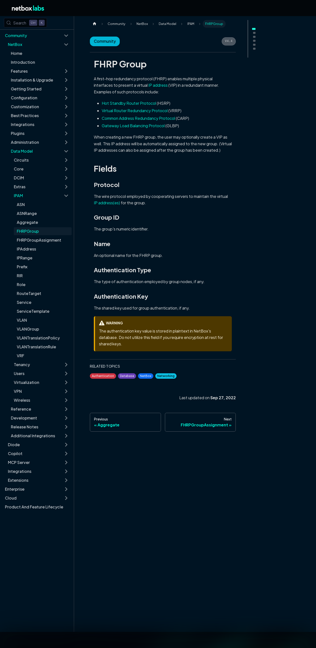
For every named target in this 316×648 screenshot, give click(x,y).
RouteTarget (29, 293)
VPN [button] (18, 391)
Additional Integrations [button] (33, 435)
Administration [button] (25, 142)
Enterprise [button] (14, 489)
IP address (158, 85)
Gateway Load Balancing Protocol (133, 125)
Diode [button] (14, 444)
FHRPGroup (28, 231)
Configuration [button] (24, 97)
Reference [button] (21, 409)
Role (21, 284)
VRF (20, 355)
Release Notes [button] (24, 426)
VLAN (22, 320)
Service (24, 302)
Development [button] (24, 417)
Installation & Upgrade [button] (32, 80)
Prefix (22, 266)
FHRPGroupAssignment (39, 240)
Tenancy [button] (22, 364)
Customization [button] (25, 106)
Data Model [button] (22, 151)
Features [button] (19, 71)
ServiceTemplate (33, 311)
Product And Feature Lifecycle (34, 506)
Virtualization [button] (26, 382)
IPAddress (26, 248)
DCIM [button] (19, 177)
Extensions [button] (18, 480)
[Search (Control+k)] (25, 22)
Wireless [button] (22, 400)
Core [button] (18, 168)
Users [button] (19, 373)
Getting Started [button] (26, 88)
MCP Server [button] (19, 462)
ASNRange (27, 213)
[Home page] (94, 24)
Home (16, 53)
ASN (21, 204)
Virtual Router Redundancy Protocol (135, 110)
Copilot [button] (15, 453)
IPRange (24, 257)
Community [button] (16, 35)
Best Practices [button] (25, 115)
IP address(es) (107, 202)
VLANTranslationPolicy (38, 337)
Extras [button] (19, 186)
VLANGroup (28, 329)
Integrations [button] (22, 124)
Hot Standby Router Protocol (129, 103)
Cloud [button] (11, 498)
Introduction (23, 62)
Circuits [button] (21, 160)
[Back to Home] (28, 8)
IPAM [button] (18, 195)
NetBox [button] (15, 44)
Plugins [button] (17, 133)
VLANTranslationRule (36, 346)
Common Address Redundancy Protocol (138, 118)
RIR (20, 275)
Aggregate (27, 222)
